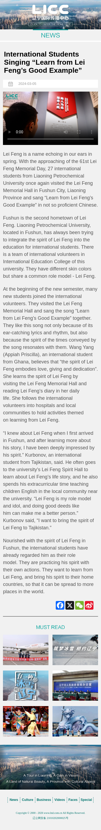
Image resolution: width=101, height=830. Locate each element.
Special (86, 800)
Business (44, 800)
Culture (27, 800)
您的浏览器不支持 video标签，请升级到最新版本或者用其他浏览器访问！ (50, 118)
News (14, 800)
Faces (73, 800)
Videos (59, 800)
